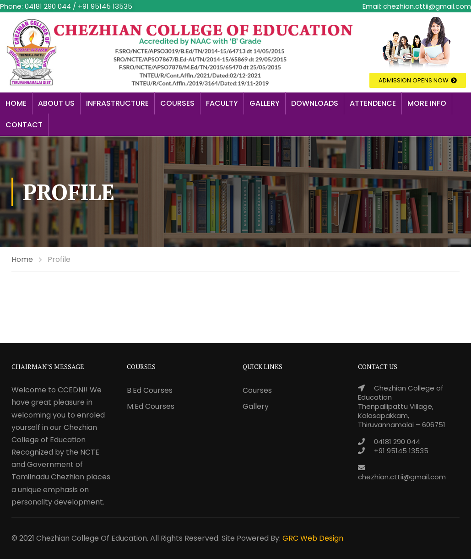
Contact (24, 124)
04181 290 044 (397, 441)
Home (16, 103)
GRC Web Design (312, 538)
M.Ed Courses (150, 406)
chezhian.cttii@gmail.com (402, 477)
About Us (56, 103)
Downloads (314, 103)
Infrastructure (117, 103)
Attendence (373, 103)
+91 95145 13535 (401, 451)
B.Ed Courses (150, 390)
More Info (426, 103)
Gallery (264, 103)
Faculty (222, 103)
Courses (177, 103)
